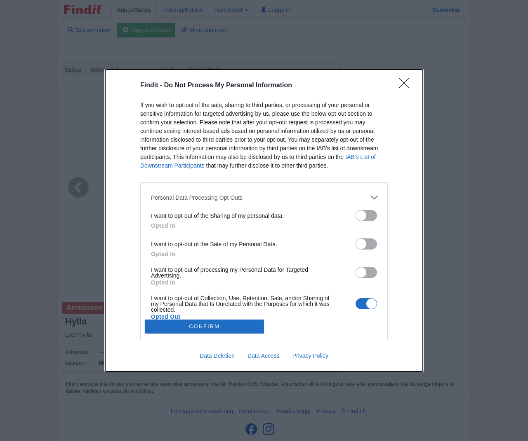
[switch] (366, 215)
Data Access (264, 355)
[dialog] (264, 220)
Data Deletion (217, 355)
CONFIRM (204, 326)
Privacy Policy (310, 355)
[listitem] (264, 197)
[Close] (407, 85)
